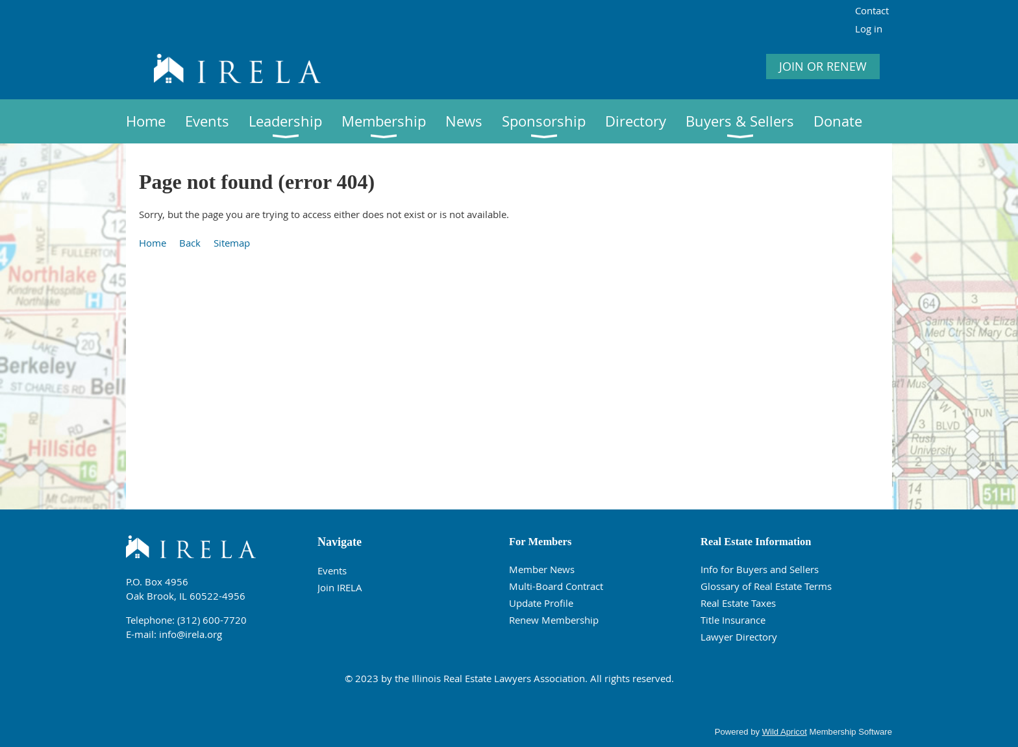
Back (190, 242)
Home (152, 242)
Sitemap (232, 242)
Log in (868, 28)
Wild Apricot (784, 732)
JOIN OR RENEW (823, 66)
